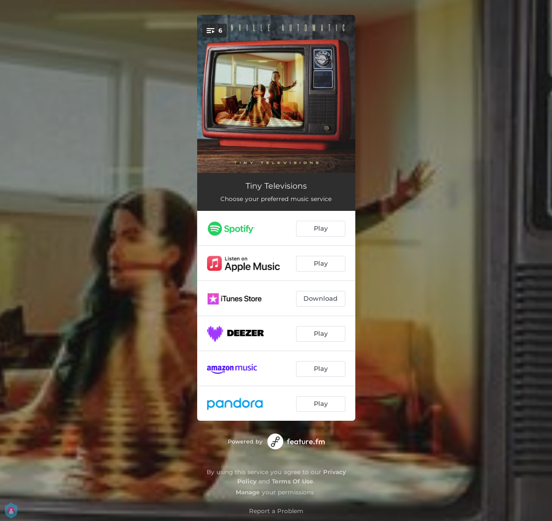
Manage (248, 492)
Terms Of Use (292, 481)
